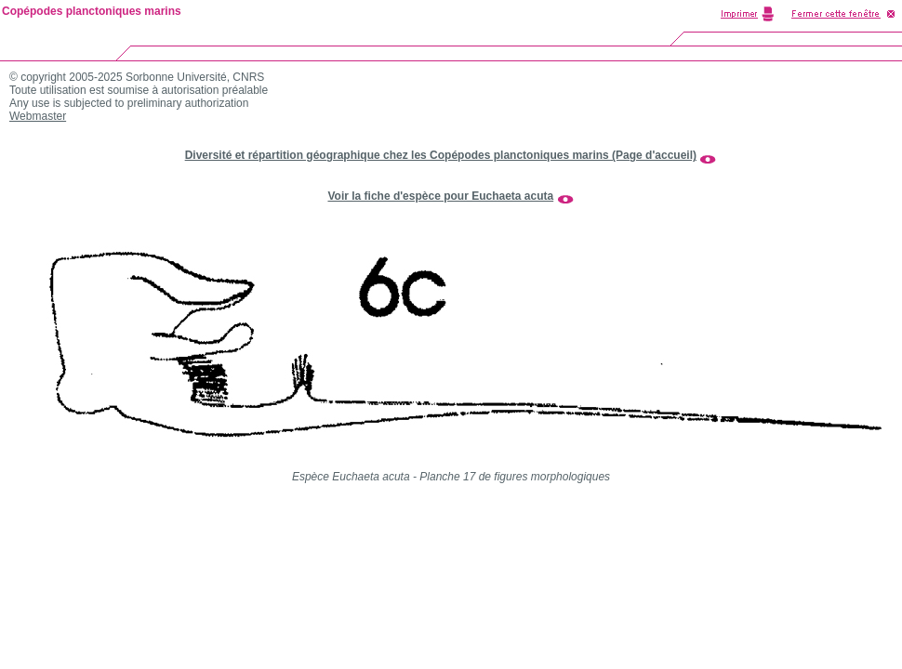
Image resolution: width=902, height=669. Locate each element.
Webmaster (37, 116)
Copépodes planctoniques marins (91, 11)
